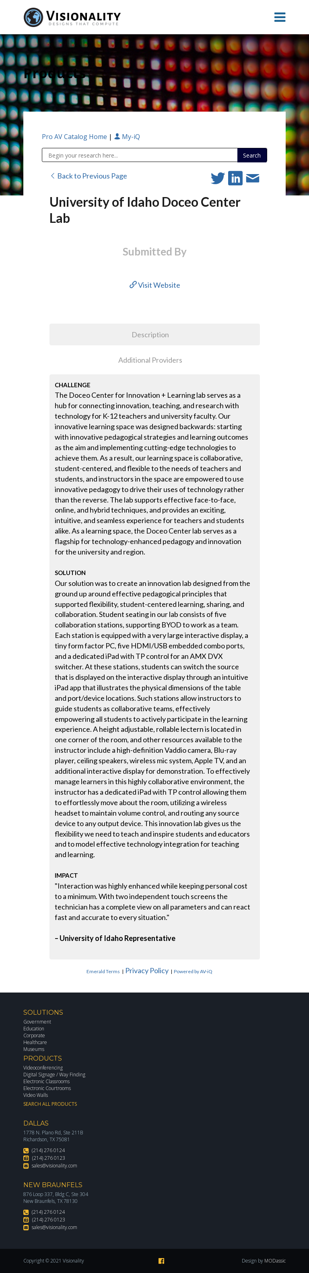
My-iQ (127, 136)
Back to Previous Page (88, 175)
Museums (33, 1049)
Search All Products (50, 1104)
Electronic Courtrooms (47, 1088)
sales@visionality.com (54, 1165)
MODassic (275, 1260)
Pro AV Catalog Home (75, 136)
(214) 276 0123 (48, 1158)
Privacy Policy (147, 970)
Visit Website (155, 284)
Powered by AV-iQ (193, 971)
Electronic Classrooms (46, 1081)
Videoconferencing (43, 1067)
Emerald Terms (103, 971)
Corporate (34, 1035)
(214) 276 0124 (48, 1150)
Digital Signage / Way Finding (54, 1074)
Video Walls (35, 1095)
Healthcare (35, 1042)
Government (37, 1021)
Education (33, 1028)
